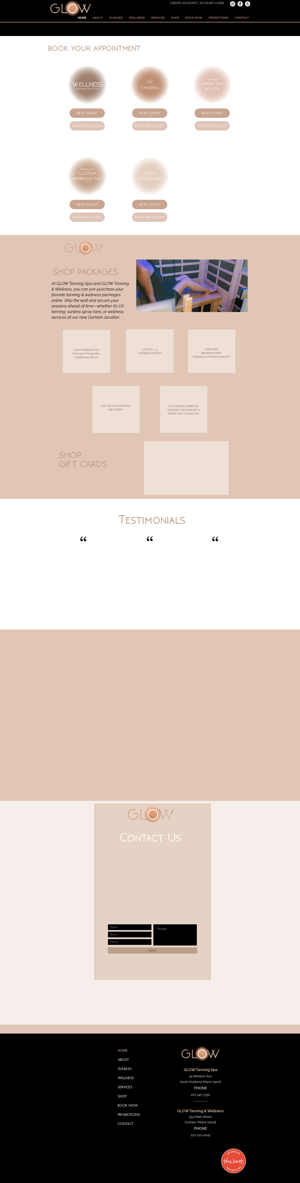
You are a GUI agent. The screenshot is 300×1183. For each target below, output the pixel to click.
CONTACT (125, 1124)
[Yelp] (247, 3)
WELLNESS (126, 1078)
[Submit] (152, 950)
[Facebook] (240, 3)
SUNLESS (124, 1069)
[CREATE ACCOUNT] (183, 3)
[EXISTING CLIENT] (87, 125)
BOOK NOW (128, 1105)
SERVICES (125, 1087)
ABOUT (123, 1059)
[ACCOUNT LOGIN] (211, 3)
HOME (123, 1050)
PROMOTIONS (129, 1114)
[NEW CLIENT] (87, 113)
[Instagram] (232, 3)
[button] (97, 18)
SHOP (122, 1096)
